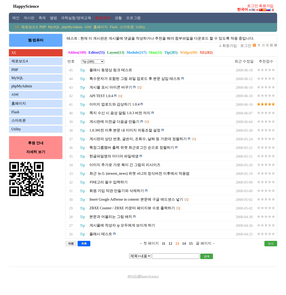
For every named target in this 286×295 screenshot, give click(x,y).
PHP (42, 27)
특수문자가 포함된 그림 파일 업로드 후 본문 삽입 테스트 (134, 79)
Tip (82, 70)
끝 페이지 (203, 243)
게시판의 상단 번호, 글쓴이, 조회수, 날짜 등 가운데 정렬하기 (138, 139)
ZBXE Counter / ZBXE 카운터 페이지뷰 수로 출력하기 (132, 208)
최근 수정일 (244, 61)
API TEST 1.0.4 (101, 96)
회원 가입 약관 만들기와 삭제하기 (116, 191)
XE (17, 27)
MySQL (54, 27)
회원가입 (266, 6)
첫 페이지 (151, 243)
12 (170, 243)
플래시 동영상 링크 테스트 (110, 70)
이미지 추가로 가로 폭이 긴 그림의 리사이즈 (124, 165)
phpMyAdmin (72, 27)
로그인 (252, 6)
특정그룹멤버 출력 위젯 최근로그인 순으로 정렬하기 (131, 147)
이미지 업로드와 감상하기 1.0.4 (114, 104)
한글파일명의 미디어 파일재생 (114, 156)
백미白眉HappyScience (143, 276)
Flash (114, 27)
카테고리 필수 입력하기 (108, 182)
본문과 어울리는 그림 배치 (110, 217)
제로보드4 (29, 27)
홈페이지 (100, 27)
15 (191, 243)
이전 (71, 243)
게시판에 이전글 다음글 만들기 (114, 122)
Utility (140, 27)
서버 (87, 27)
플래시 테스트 (100, 234)
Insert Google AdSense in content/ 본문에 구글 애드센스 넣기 (136, 199)
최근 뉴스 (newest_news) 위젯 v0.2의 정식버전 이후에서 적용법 (139, 173)
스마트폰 (126, 27)
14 (184, 243)
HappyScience (26, 6)
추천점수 (266, 61)
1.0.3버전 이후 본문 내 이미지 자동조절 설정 (124, 130)
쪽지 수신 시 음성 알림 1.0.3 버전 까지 (119, 113)
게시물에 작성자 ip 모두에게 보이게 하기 (122, 225)
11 (163, 243)
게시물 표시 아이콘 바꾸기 (110, 87)
